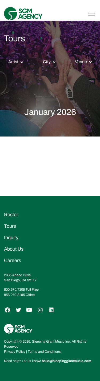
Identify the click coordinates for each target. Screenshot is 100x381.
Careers (12, 260)
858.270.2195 (14, 295)
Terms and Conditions (44, 352)
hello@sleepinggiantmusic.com (66, 361)
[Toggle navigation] (91, 14)
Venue (81, 61)
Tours (10, 226)
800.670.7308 (14, 289)
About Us (13, 249)
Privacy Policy (14, 352)
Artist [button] (13, 61)
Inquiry (11, 237)
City (47, 61)
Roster (11, 214)
